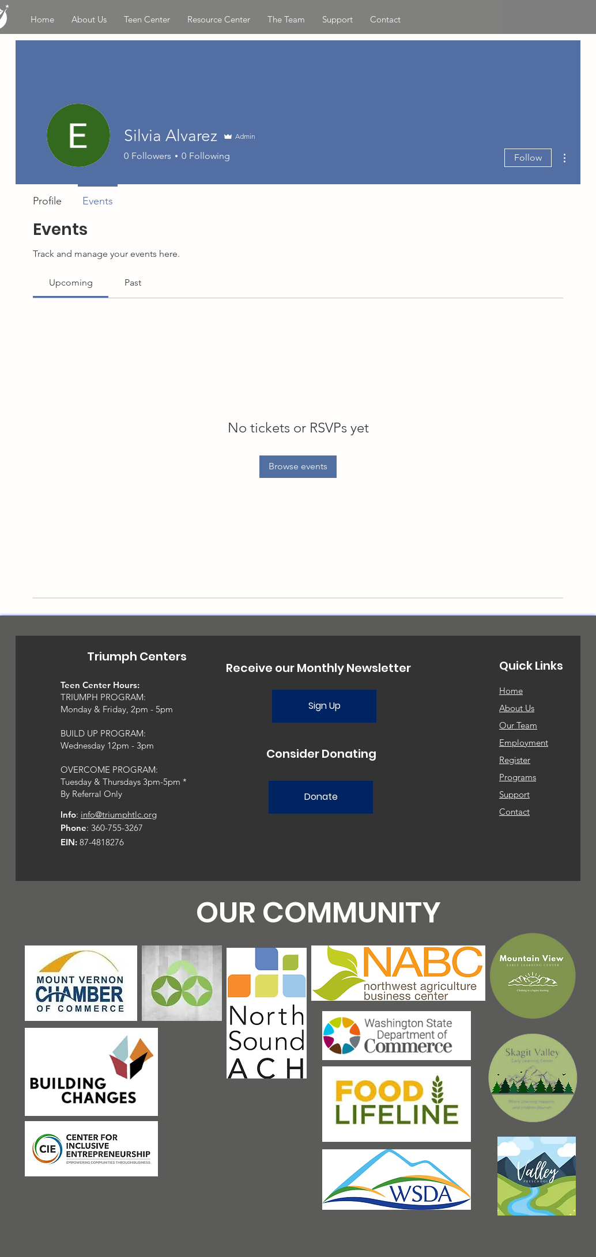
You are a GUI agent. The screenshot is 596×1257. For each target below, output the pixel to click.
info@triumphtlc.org (119, 814)
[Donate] (321, 797)
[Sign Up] (324, 706)
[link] (71, 282)
